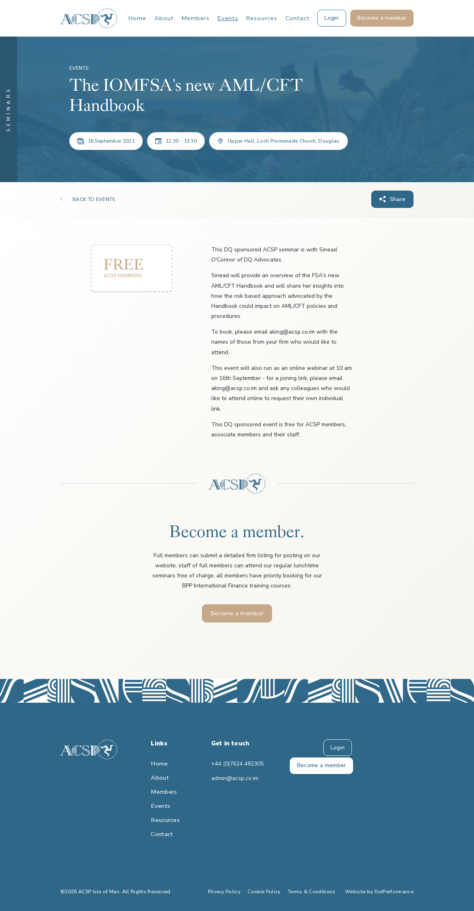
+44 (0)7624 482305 (237, 764)
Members (196, 18)
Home (137, 18)
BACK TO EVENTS (94, 199)
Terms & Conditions (312, 891)
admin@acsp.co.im (234, 778)
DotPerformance (394, 891)
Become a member (237, 613)
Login (338, 747)
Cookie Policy (263, 891)
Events (228, 18)
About (164, 18)
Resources (261, 18)
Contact (297, 18)
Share (398, 199)
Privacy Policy (224, 891)
